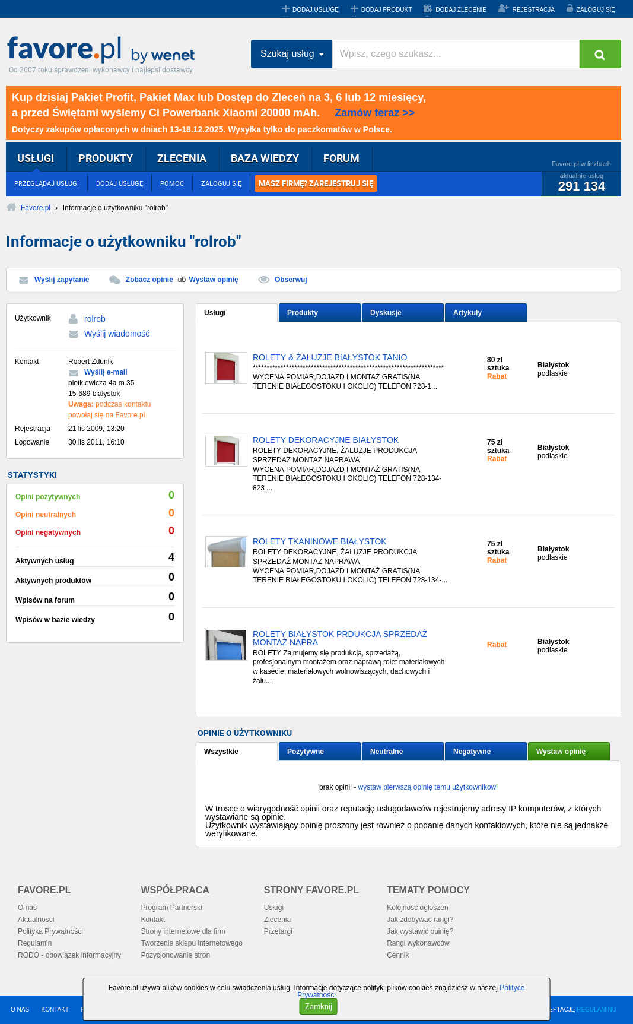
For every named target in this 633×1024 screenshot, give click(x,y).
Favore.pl (104, 50)
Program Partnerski (171, 907)
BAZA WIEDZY (265, 158)
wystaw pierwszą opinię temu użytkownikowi (427, 787)
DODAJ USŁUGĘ (315, 10)
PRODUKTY (105, 158)
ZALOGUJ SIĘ (596, 10)
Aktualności (36, 919)
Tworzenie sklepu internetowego (191, 943)
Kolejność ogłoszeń (417, 907)
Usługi (215, 313)
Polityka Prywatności (50, 931)
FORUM (341, 158)
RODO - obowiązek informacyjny (69, 955)
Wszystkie (221, 751)
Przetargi (278, 931)
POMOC (172, 183)
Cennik (398, 955)
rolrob (95, 319)
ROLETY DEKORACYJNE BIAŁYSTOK (326, 440)
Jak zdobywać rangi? (420, 919)
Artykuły (467, 313)
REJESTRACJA (534, 10)
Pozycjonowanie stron (175, 955)
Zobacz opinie (149, 279)
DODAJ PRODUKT (386, 10)
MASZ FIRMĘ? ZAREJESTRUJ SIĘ (316, 183)
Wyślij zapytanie (61, 279)
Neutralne (386, 751)
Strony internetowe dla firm (183, 931)
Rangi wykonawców (418, 943)
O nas (27, 907)
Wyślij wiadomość (116, 333)
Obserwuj (291, 279)
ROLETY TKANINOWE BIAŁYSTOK (320, 541)
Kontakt (153, 919)
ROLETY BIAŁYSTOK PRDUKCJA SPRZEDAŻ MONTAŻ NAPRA (340, 638)
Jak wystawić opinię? (420, 931)
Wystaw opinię (213, 279)
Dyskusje (386, 313)
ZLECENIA (181, 158)
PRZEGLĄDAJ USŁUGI (46, 183)
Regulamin (35, 943)
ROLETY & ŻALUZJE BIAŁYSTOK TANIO (330, 357)
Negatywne (472, 751)
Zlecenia (277, 919)
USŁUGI (35, 158)
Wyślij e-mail (105, 372)
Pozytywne (305, 751)
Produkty (302, 313)
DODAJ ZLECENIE (460, 10)
